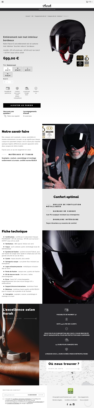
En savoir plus (27, 116)
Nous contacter (84, 400)
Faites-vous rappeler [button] (13, 116)
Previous (47, 156)
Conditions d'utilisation (71, 400)
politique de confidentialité (35, 402)
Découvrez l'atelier (12, 318)
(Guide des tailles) (11, 65)
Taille (9, 65)
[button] (2, 2)
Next (89, 156)
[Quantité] (8, 82)
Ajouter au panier (22, 105)
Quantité (5, 79)
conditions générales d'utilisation (22, 399)
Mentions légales (57, 400)
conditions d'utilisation (13, 403)
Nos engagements (83, 397)
